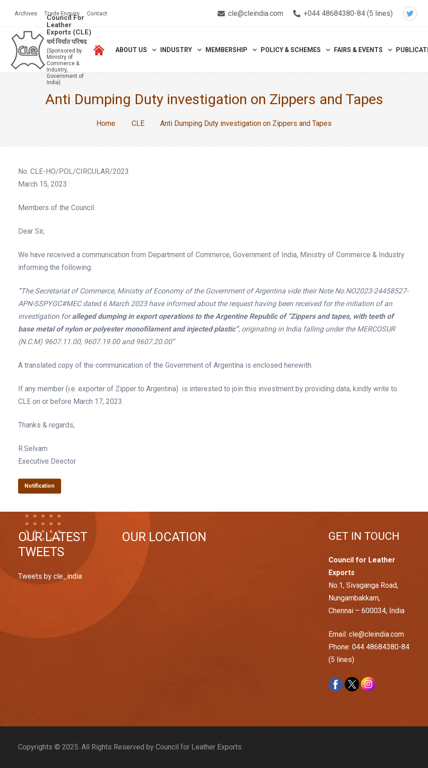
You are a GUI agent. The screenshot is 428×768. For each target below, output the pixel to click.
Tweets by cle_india (50, 576)
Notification (39, 486)
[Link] (28, 50)
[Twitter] (410, 13)
